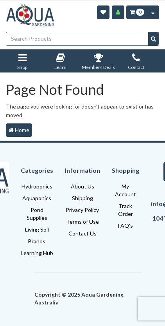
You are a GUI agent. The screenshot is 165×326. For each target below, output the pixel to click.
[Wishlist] (103, 12)
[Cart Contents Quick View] (153, 12)
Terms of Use (82, 221)
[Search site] (153, 38)
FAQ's (125, 225)
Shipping (82, 198)
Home (19, 130)
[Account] (118, 12)
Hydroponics (37, 186)
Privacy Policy (82, 209)
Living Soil (37, 229)
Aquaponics (36, 198)
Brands (36, 241)
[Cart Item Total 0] (136, 12)
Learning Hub (37, 253)
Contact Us (82, 233)
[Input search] (77, 38)
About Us (82, 186)
